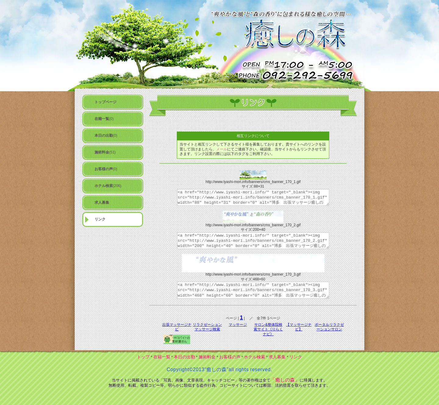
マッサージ (238, 324)
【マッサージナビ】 (299, 327)
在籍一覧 (161, 356)
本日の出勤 (184, 356)
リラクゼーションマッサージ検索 (207, 327)
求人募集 (277, 356)
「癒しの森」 (285, 379)
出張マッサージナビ (176, 327)
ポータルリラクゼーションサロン (329, 327)
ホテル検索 (254, 356)
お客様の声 (230, 356)
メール (221, 149)
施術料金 (207, 356)
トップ (143, 356)
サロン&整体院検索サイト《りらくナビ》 (268, 329)
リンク (295, 356)
